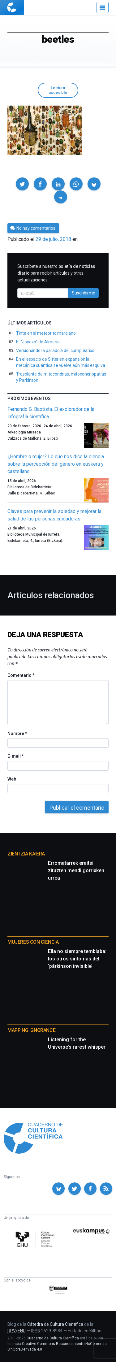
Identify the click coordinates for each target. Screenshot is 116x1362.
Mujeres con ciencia (32, 942)
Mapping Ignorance (31, 1030)
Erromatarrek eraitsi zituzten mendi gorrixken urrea (76, 870)
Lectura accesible (58, 90)
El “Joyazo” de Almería (37, 341)
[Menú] (103, 7)
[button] (22, 183)
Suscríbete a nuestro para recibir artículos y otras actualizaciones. (56, 273)
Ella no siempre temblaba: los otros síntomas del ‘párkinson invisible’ (77, 958)
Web (11, 779)
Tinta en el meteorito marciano (46, 333)
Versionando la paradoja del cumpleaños (55, 350)
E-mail (15, 756)
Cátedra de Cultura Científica (55, 1324)
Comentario (20, 675)
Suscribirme (83, 292)
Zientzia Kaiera (26, 854)
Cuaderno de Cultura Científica (53, 1338)
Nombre (17, 733)
